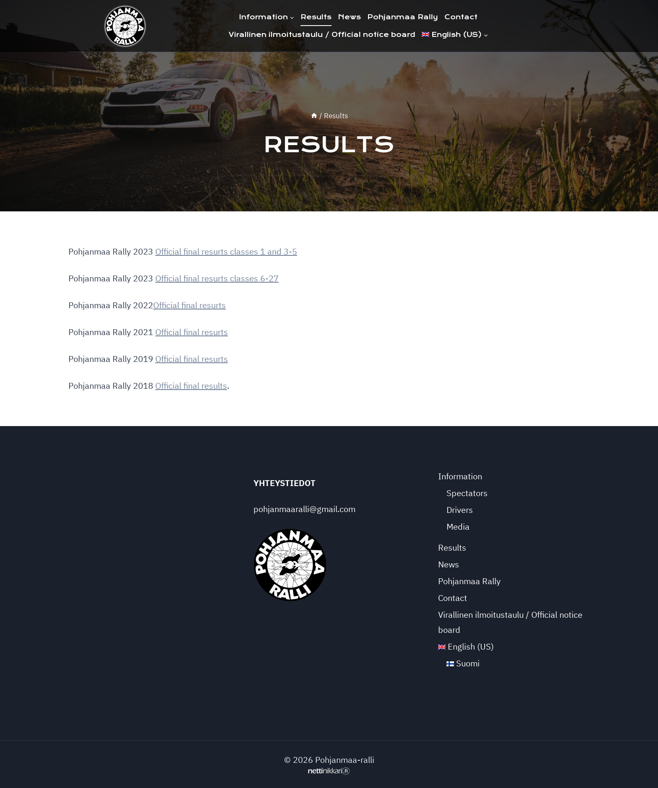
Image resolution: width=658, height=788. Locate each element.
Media (458, 526)
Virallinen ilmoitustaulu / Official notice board (322, 35)
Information (460, 476)
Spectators (467, 493)
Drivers (459, 509)
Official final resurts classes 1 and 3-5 (226, 251)
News (349, 17)
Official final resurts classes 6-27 (217, 278)
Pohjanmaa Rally (402, 17)
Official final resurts (189, 305)
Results (316, 17)
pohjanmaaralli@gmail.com (304, 509)
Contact (461, 17)
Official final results (191, 385)
